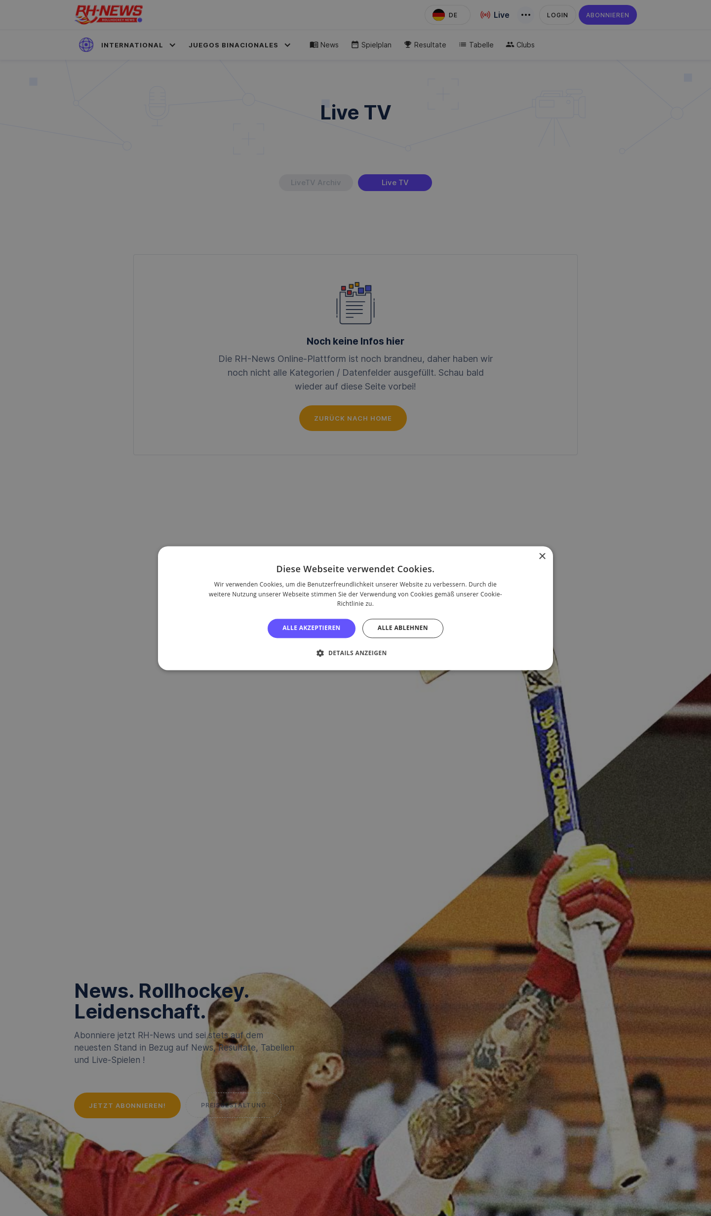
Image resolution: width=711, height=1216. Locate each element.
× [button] (542, 556)
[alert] (355, 608)
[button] (355, 653)
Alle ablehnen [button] (403, 628)
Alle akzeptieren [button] (311, 628)
